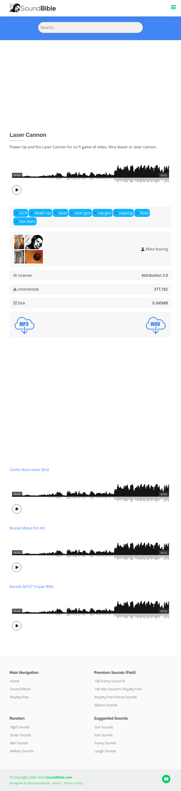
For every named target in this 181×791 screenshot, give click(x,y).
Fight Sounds (20, 727)
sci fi (23, 212)
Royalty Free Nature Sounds (115, 697)
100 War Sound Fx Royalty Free (118, 689)
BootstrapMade (39, 783)
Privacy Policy (73, 783)
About (56, 783)
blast (144, 212)
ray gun (104, 212)
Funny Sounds (105, 743)
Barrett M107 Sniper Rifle (31, 586)
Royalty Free (19, 697)
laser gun (83, 212)
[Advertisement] (90, 75)
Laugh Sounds (105, 751)
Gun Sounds (103, 727)
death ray (42, 212)
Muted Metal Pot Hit (27, 528)
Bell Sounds (19, 743)
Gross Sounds (20, 735)
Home (14, 681)
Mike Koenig (157, 249)
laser (63, 212)
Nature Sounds (105, 705)
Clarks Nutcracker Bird (29, 469)
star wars (27, 221)
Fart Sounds (103, 735)
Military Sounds (22, 751)
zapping (126, 212)
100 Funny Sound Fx (109, 681)
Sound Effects (20, 689)
